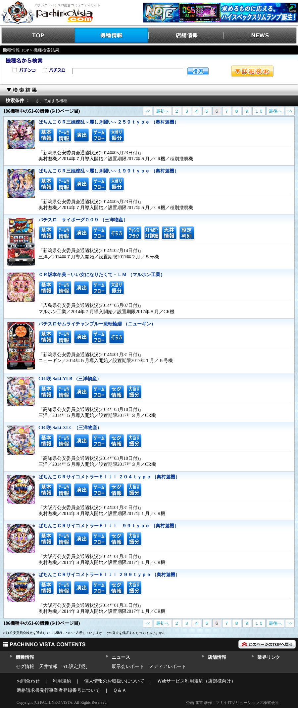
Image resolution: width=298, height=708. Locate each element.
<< (147, 111)
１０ (259, 111)
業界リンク (268, 657)
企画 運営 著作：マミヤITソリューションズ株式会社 (232, 702)
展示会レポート (128, 666)
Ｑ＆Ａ (119, 690)
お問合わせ (28, 681)
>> (289, 111)
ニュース (121, 657)
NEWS (261, 35)
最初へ (162, 111)
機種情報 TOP (16, 50)
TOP (37, 35)
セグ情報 (25, 666)
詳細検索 (252, 71)
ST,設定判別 (75, 666)
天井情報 (48, 666)
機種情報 (111, 35)
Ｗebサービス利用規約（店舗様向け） (196, 681)
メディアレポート (167, 666)
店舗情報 (186, 35)
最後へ (275, 111)
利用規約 (62, 681)
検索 (198, 71)
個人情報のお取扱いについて (114, 681)
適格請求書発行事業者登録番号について (58, 690)
